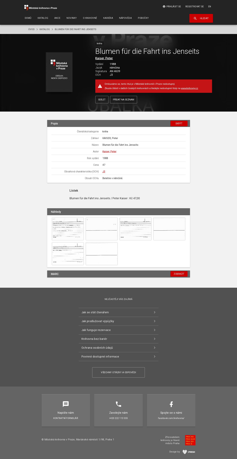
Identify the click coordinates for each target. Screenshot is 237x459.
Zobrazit (179, 274)
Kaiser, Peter (104, 58)
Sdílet (102, 99)
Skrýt (179, 123)
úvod (31, 29)
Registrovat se (194, 6)
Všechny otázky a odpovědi (118, 372)
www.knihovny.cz (189, 88)
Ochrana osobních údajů (97, 347)
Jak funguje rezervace (96, 330)
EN (209, 6)
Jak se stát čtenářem (95, 312)
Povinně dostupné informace (100, 356)
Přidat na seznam (123, 99)
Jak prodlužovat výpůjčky (97, 321)
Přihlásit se (172, 6)
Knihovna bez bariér (94, 338)
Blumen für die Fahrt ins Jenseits (75, 29)
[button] (59, 72)
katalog (45, 29)
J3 (103, 171)
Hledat (201, 18)
